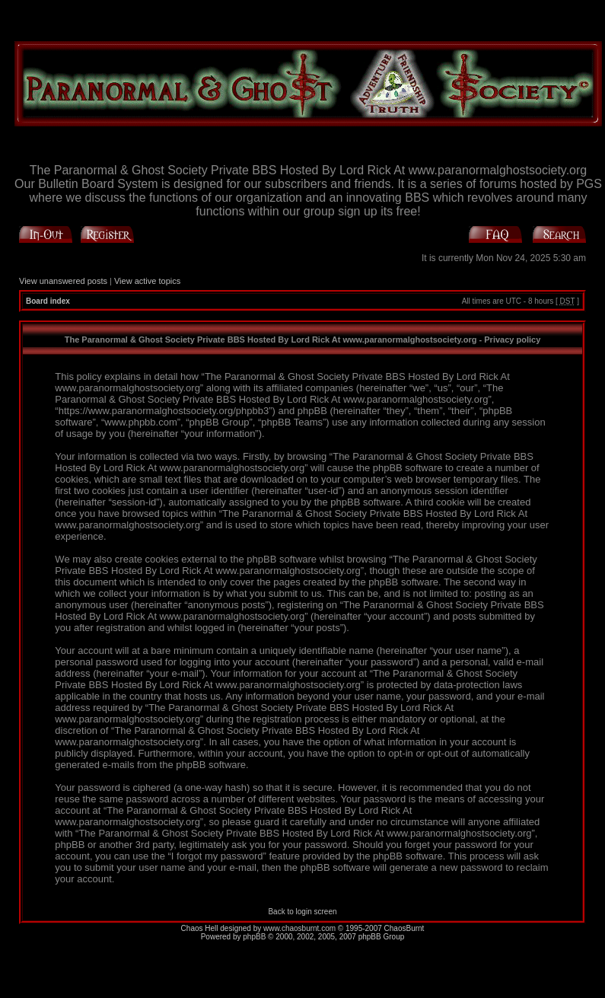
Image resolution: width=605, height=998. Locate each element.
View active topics (147, 280)
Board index (48, 301)
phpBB (254, 937)
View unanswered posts (63, 280)
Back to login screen (302, 911)
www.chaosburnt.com (299, 928)
